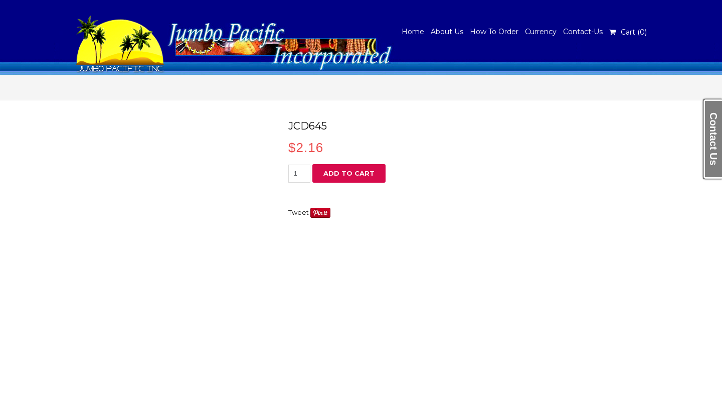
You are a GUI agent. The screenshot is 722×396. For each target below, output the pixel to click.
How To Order (494, 31)
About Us (447, 31)
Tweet (298, 212)
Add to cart (349, 173)
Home (413, 31)
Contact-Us (583, 31)
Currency (541, 31)
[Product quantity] (299, 174)
